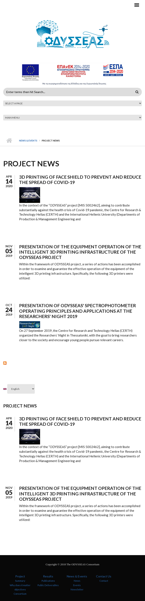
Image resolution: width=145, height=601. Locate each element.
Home (9, 140)
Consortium (20, 593)
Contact (103, 580)
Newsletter (77, 589)
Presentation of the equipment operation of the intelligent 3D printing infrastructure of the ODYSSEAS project (80, 252)
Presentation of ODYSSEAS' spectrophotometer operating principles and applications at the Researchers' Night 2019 (77, 311)
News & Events (28, 140)
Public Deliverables (48, 585)
